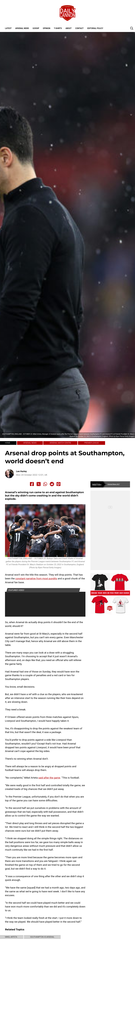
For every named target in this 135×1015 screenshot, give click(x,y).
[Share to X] (38, 484)
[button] (131, 28)
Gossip (36, 28)
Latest (8, 28)
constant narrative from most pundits (36, 578)
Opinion (46, 28)
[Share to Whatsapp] (45, 484)
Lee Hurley (21, 471)
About (69, 28)
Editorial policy (95, 28)
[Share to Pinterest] (58, 484)
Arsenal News (22, 28)
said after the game (49, 777)
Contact (79, 28)
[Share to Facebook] (32, 484)
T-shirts (58, 28)
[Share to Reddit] (52, 484)
